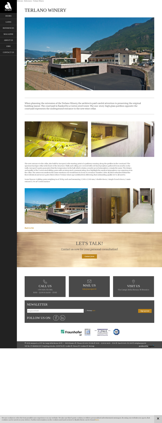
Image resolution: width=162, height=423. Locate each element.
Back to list (29, 228)
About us (8, 40)
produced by (146, 346)
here (97, 420)
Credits (67, 346)
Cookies (83, 346)
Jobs (8, 46)
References (8, 28)
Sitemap (91, 346)
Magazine (8, 34)
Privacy (91, 310)
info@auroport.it (89, 289)
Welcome (20, 1)
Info (93, 310)
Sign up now (144, 311)
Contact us (8, 52)
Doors (8, 16)
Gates (8, 22)
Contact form (89, 256)
